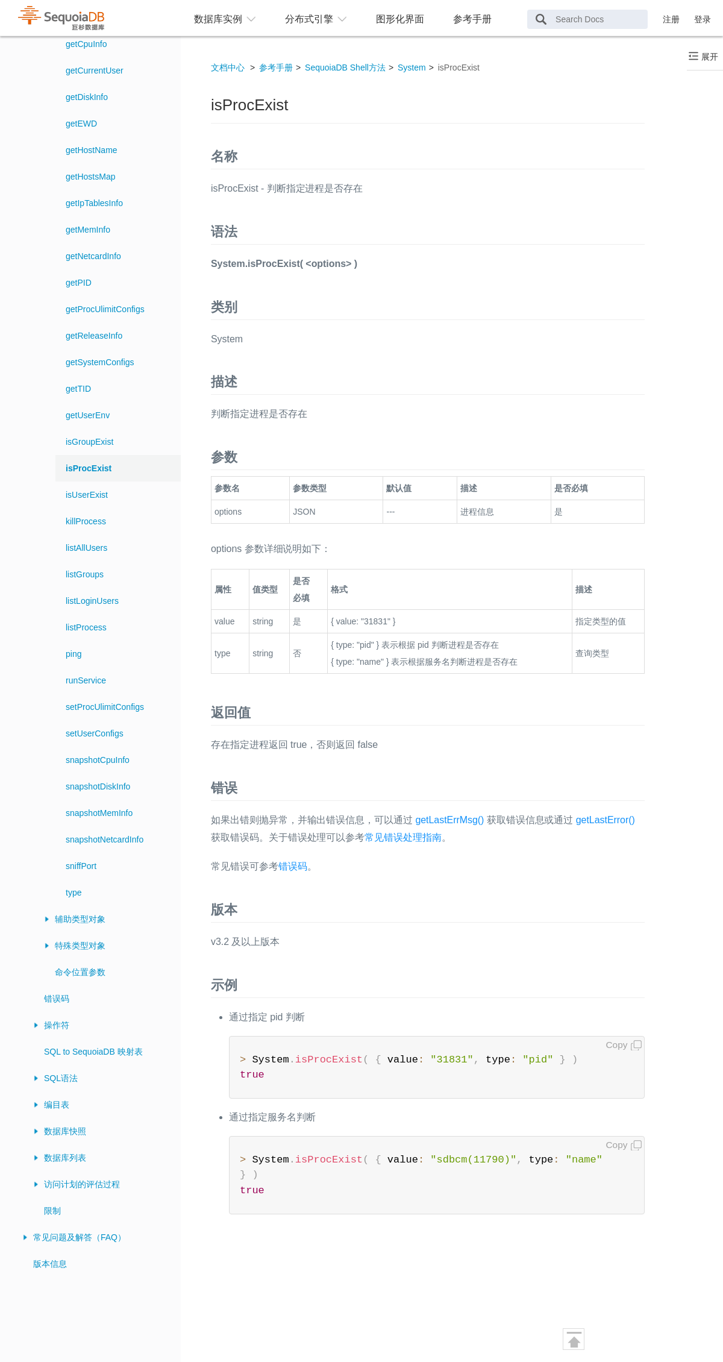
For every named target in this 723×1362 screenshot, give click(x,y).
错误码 (56, 998)
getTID (78, 389)
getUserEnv (88, 415)
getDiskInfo (87, 97)
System (412, 67)
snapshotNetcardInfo (104, 839)
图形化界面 (400, 19)
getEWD (81, 123)
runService (86, 680)
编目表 (56, 1104)
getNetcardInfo (93, 256)
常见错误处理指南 (403, 837)
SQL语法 (61, 1078)
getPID (79, 282)
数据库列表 (65, 1158)
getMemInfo (88, 229)
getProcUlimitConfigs (105, 309)
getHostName (91, 150)
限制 (52, 1211)
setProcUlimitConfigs (105, 707)
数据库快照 (65, 1131)
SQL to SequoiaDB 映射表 (93, 1051)
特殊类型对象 (80, 945)
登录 (702, 19)
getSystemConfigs (100, 362)
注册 (671, 19)
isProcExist (88, 468)
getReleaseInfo (94, 335)
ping (73, 654)
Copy (617, 1045)
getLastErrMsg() (449, 820)
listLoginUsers (92, 601)
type (73, 892)
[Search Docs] (587, 19)
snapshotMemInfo (99, 813)
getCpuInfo (86, 44)
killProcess (86, 521)
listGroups (85, 574)
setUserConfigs (95, 733)
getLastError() (605, 820)
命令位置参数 (80, 972)
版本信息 (50, 1264)
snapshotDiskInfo (98, 786)
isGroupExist (89, 442)
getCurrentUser (95, 70)
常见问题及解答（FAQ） (79, 1237)
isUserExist (87, 495)
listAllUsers (86, 548)
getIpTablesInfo (94, 203)
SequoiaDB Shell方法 (345, 67)
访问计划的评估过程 (82, 1184)
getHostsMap (90, 176)
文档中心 (228, 67)
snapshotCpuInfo (98, 760)
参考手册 (472, 19)
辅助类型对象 (80, 919)
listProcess (86, 627)
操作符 (56, 1025)
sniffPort (81, 866)
